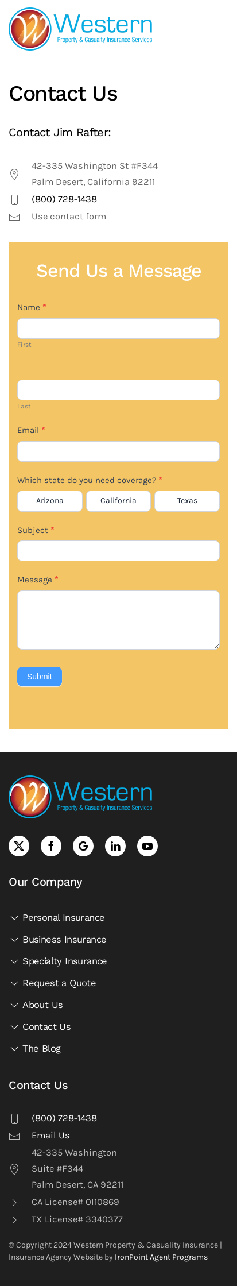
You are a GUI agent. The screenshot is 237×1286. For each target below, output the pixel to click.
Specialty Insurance (58, 961)
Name (31, 307)
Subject (35, 530)
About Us (36, 1005)
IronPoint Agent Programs (161, 1257)
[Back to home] (80, 28)
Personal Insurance (56, 918)
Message (37, 579)
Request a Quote (52, 983)
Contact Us (40, 1027)
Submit (39, 676)
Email (31, 430)
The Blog (34, 1049)
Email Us (51, 1135)
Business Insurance (57, 939)
